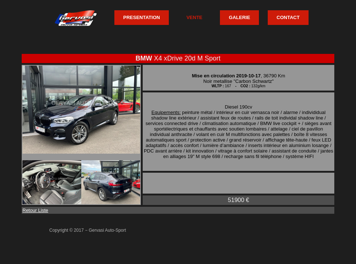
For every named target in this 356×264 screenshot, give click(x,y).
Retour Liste (35, 210)
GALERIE (239, 17)
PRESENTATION (141, 17)
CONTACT (288, 17)
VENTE (194, 17)
